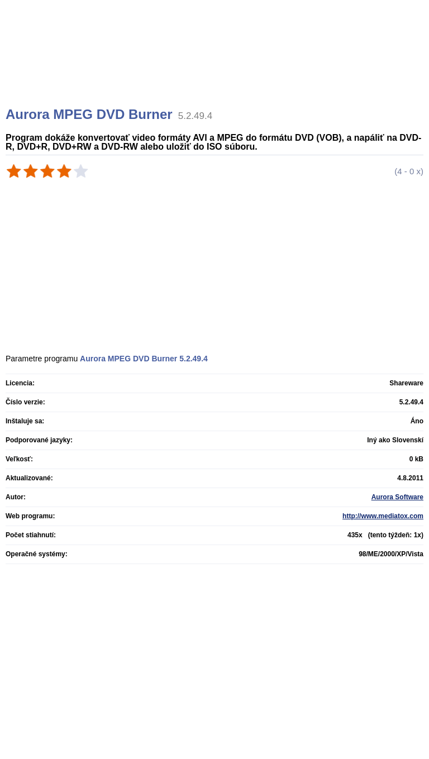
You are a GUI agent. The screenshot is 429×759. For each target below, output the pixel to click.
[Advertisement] (216, 67)
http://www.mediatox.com (382, 516)
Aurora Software (397, 497)
